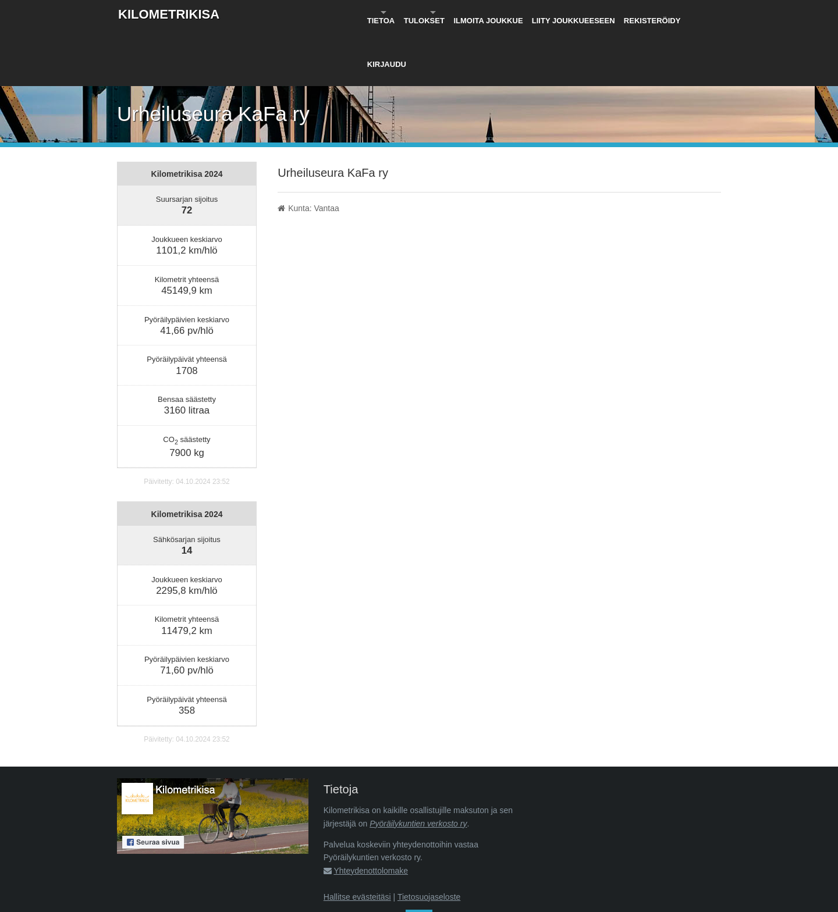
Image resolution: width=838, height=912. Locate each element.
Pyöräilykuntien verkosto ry (418, 766)
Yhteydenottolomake (370, 813)
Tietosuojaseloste (428, 840)
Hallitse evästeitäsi (357, 840)
